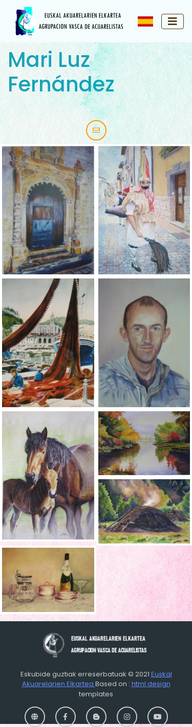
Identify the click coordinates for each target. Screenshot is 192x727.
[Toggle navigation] (172, 21)
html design (151, 684)
